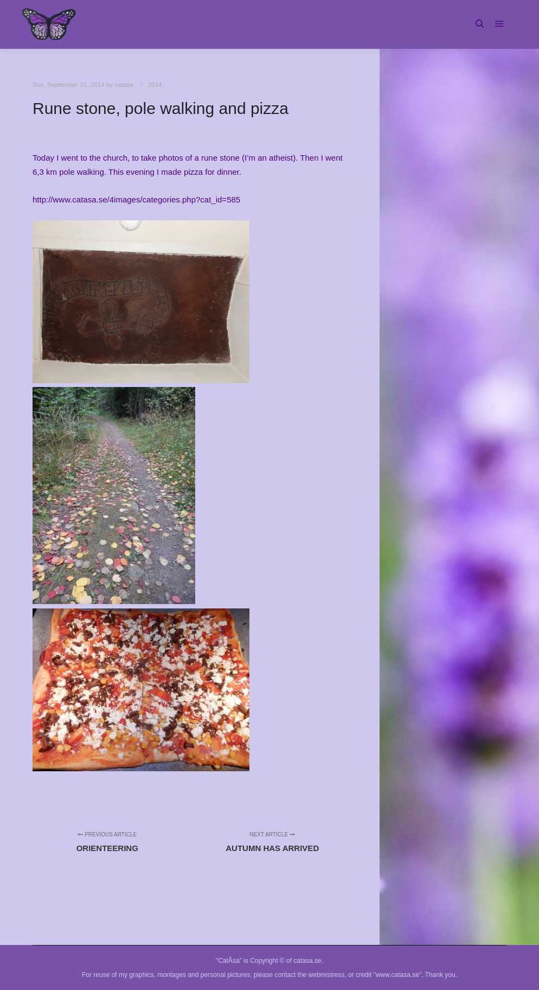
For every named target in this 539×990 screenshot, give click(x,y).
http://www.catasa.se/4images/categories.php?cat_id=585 (136, 199)
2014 (155, 84)
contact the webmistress (310, 975)
